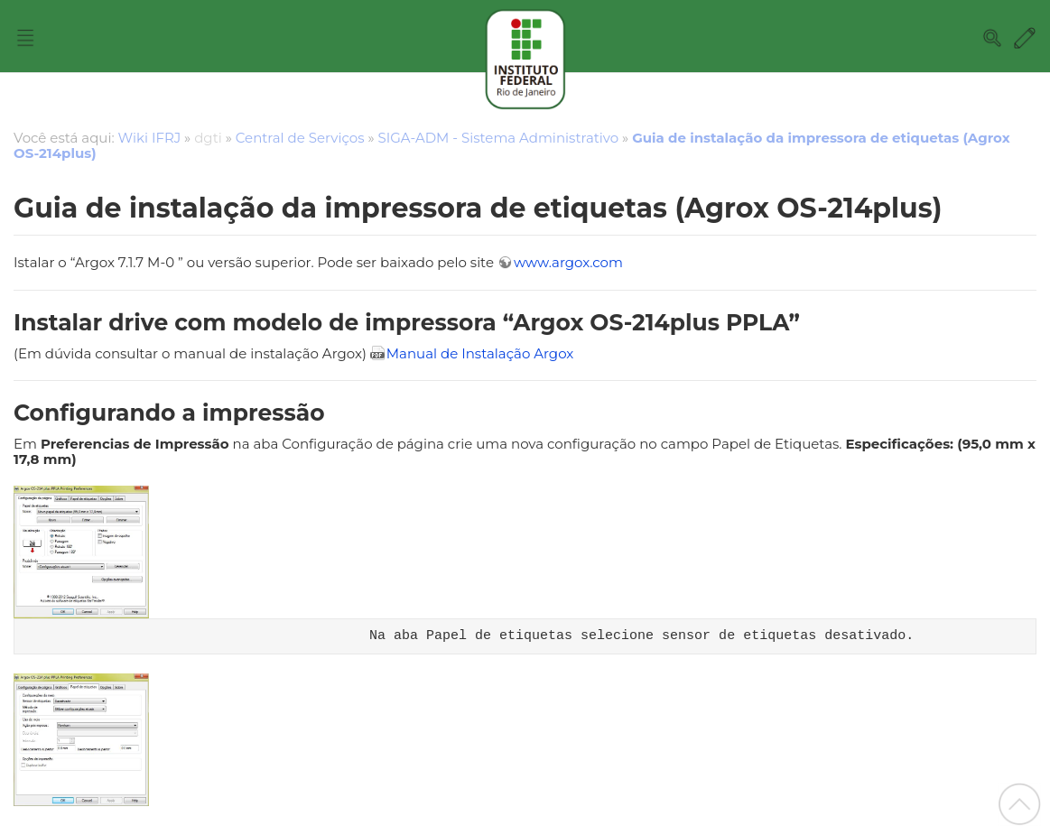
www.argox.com (568, 262)
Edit (1025, 38)
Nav (25, 38)
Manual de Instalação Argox (480, 353)
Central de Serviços (300, 137)
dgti (208, 137)
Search (992, 38)
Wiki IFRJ (149, 137)
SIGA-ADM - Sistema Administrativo (498, 137)
